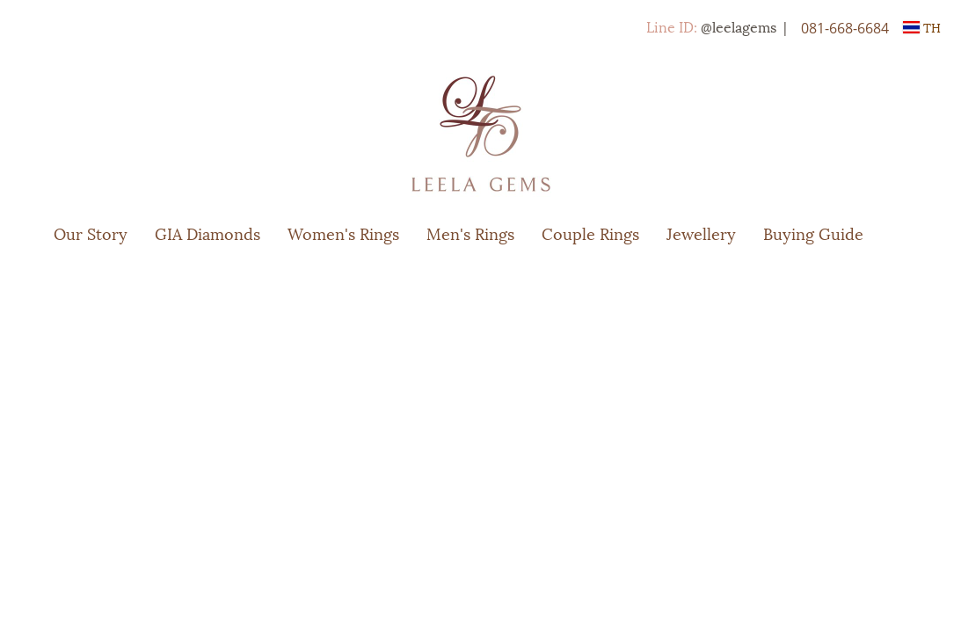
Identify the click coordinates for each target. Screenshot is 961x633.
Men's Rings (470, 232)
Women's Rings (343, 232)
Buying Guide (813, 232)
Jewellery (701, 232)
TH (922, 27)
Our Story (90, 232)
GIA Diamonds (207, 232)
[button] (903, 233)
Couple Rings (590, 232)
